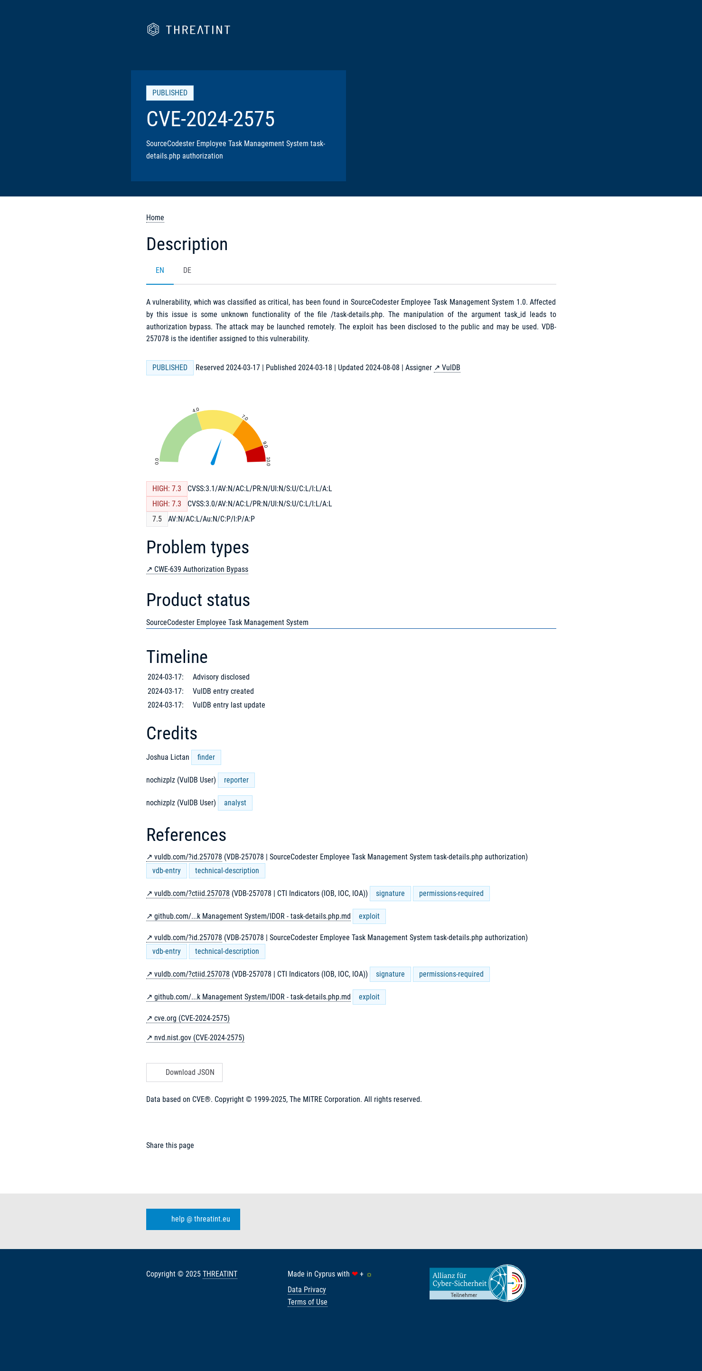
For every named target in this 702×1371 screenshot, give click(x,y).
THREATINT (220, 1273)
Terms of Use (308, 1301)
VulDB (451, 367)
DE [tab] (187, 270)
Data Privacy (307, 1289)
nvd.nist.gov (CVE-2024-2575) (199, 1037)
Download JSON (183, 1072)
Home (155, 217)
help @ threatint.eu (191, 1219)
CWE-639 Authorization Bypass (201, 569)
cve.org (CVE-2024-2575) (192, 1018)
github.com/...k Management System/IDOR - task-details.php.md (252, 916)
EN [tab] (160, 270)
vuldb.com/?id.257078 (188, 856)
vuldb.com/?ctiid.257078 (192, 893)
